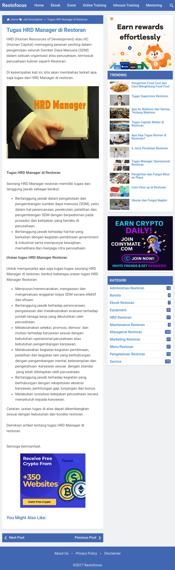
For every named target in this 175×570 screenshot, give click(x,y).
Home (39, 5)
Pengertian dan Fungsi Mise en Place (150, 176)
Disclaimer (112, 553)
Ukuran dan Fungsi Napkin (149, 200)
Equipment (118, 310)
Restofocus (14, 5)
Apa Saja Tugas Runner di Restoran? (149, 137)
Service (115, 361)
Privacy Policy (86, 553)
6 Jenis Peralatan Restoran (150, 148)
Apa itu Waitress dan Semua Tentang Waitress (151, 111)
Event (71, 5)
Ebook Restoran (122, 303)
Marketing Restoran (125, 339)
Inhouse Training (126, 5)
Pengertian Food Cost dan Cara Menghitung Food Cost (151, 85)
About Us (61, 553)
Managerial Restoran (126, 332)
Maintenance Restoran (127, 325)
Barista (115, 295)
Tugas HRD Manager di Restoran (46, 30)
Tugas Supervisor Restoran (150, 96)
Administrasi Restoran (127, 288)
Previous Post (85, 537)
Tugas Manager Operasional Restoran (151, 163)
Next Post (16, 537)
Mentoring (154, 5)
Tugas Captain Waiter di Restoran (148, 124)
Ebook (55, 5)
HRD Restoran (121, 317)
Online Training (94, 5)
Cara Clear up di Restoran (149, 187)
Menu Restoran (121, 347)
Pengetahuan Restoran (127, 354)
